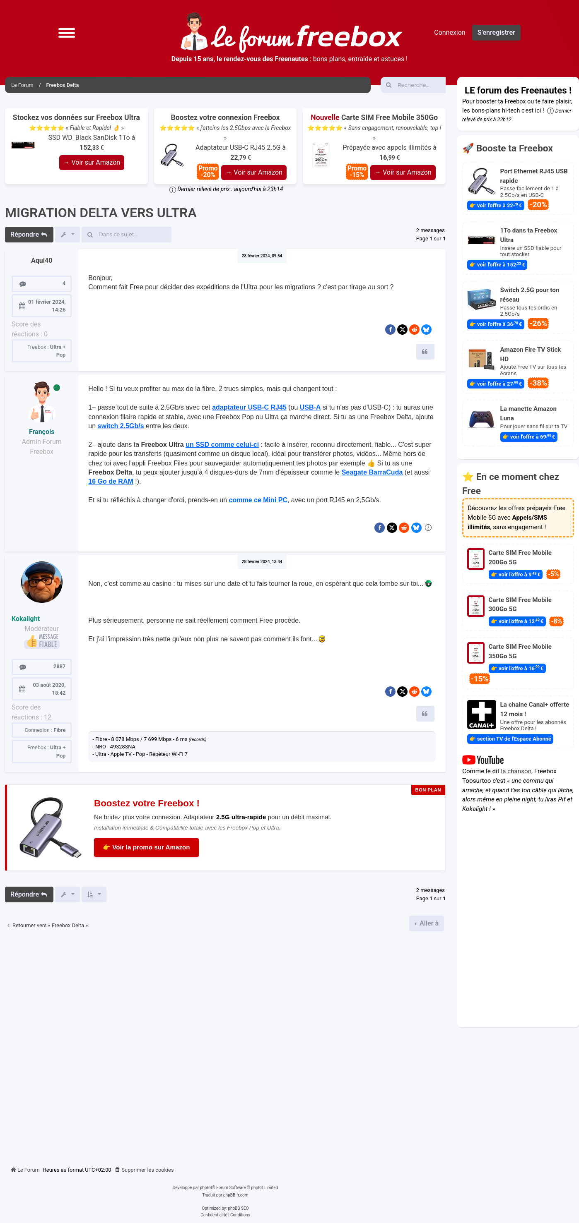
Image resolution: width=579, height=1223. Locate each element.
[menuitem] (144, 1170)
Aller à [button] (428, 923)
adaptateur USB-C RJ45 (249, 407)
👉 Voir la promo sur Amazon (146, 847)
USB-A (310, 407)
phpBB (206, 1187)
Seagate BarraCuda (372, 472)
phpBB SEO (238, 1208)
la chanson (516, 771)
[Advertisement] (225, 1045)
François (42, 432)
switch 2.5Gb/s (121, 425)
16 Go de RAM (110, 481)
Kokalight (26, 619)
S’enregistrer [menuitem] (496, 32)
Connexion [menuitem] (449, 32)
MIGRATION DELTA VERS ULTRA (101, 213)
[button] (66, 32)
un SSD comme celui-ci (222, 444)
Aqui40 (41, 260)
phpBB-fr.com (235, 1195)
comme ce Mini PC (258, 500)
